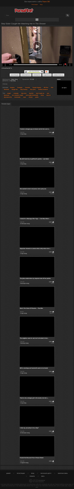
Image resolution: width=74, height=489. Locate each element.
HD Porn (46, 87)
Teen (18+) (33, 89)
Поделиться (47, 75)
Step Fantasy (23, 89)
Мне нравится (26, 71)
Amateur (12, 87)
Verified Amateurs (43, 89)
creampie (16, 93)
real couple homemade (32, 95)
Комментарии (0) (58, 75)
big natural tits (8, 97)
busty (42, 95)
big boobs (6, 95)
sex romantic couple (17, 95)
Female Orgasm (36, 87)
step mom (24, 93)
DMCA (42, 476)
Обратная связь (63, 473)
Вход (41, 4)
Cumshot (27, 87)
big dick (31, 93)
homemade (17, 97)
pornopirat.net (41, 480)
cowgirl (9, 93)
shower (31, 97)
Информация (15, 75)
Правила (32, 476)
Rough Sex (15, 89)
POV (52, 87)
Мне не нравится (42, 71)
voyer (24, 97)
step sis (48, 95)
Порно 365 (46, 1)
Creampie (19, 87)
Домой (8, 473)
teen (48, 93)
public (37, 97)
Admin (59, 79)
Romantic (6, 89)
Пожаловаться (26, 75)
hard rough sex (40, 93)
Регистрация (35, 4)
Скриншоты (36, 75)
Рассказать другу (46, 473)
